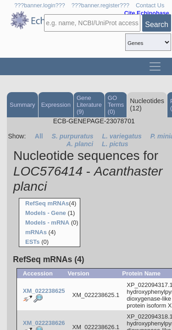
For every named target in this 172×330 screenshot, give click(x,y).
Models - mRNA (47, 222)
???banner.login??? (39, 5)
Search (156, 24)
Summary (22, 104)
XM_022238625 (44, 290)
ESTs (32, 241)
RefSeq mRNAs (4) (48, 259)
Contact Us (150, 5)
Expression (56, 104)
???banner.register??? (100, 5)
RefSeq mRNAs (47, 203)
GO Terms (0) (116, 104)
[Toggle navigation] (155, 66)
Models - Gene (45, 212)
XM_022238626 (44, 322)
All (39, 136)
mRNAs (36, 232)
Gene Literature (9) (89, 104)
